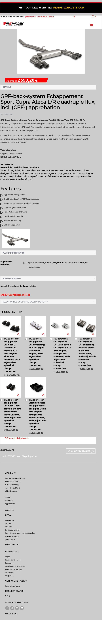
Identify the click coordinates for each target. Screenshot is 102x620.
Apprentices (10, 504)
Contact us (9, 510)
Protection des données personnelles (20, 533)
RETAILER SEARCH (14, 591)
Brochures (9, 563)
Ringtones (9, 576)
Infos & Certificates (12, 586)
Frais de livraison (12, 536)
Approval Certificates (13, 569)
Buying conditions (12, 530)
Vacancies (9, 500)
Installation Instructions (15, 566)
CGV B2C (8, 523)
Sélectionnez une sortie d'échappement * (25, 302)
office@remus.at (11, 491)
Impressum (9, 520)
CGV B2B (8, 526)
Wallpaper (9, 572)
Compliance (10, 539)
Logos (7, 556)
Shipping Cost (29, 456)
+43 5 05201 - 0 (14, 488)
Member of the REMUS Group (40, 17)
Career (7, 497)
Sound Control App (13, 560)
